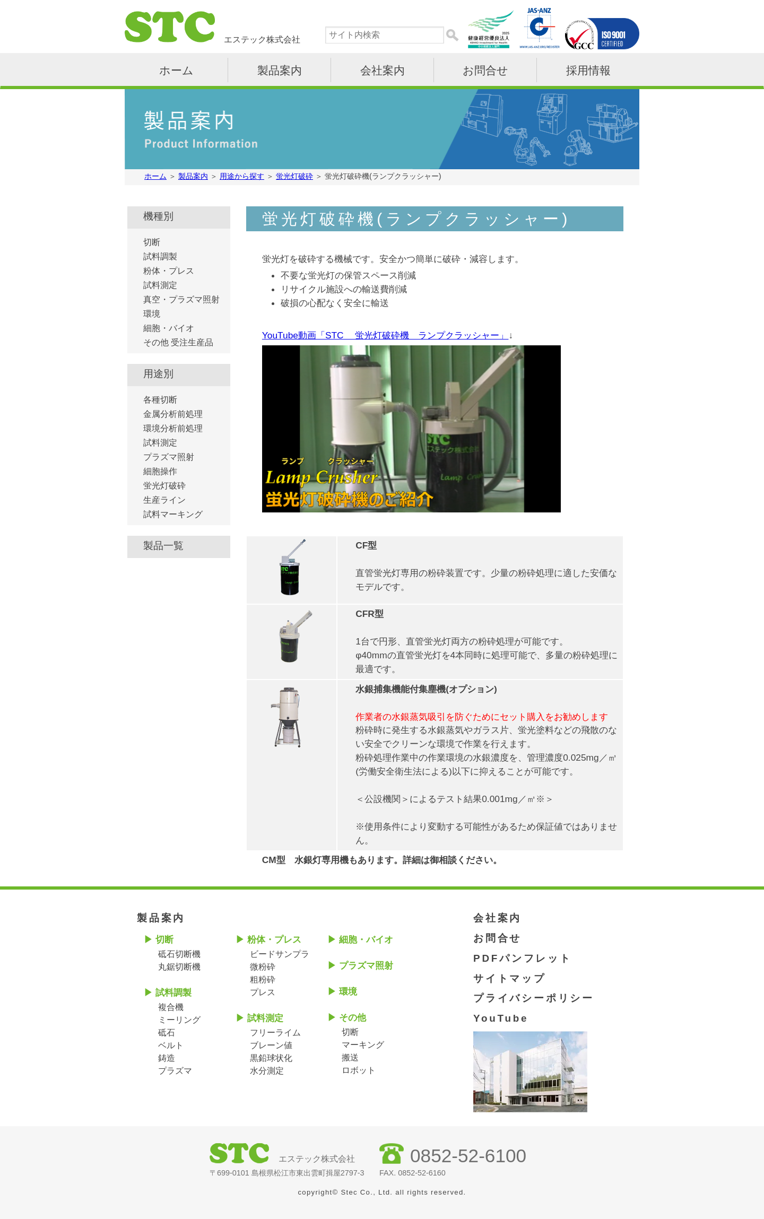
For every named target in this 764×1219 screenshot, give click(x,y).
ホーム (176, 70)
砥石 (166, 1032)
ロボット (359, 1070)
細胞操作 (160, 471)
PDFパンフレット (522, 958)
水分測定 (267, 1070)
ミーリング (179, 1019)
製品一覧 (163, 545)
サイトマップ (509, 978)
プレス (262, 992)
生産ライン (164, 499)
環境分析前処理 (173, 428)
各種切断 (160, 399)
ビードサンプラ (279, 954)
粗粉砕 (262, 979)
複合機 (171, 1007)
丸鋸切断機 (179, 966)
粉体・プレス (168, 270)
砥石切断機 (179, 954)
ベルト (171, 1045)
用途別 (158, 373)
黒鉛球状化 (271, 1058)
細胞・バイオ (168, 328)
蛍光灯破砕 (164, 485)
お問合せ (485, 70)
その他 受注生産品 (178, 342)
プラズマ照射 (168, 457)
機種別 (158, 216)
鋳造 (166, 1058)
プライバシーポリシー (533, 998)
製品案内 (279, 70)
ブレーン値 (271, 1045)
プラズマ (175, 1070)
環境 (151, 313)
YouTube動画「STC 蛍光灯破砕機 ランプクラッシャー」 (385, 335)
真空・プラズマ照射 (181, 299)
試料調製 (160, 256)
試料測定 (160, 285)
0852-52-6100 (468, 1155)
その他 (352, 1018)
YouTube (500, 1018)
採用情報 (588, 70)
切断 (151, 242)
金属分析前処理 (173, 414)
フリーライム (275, 1032)
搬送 (350, 1057)
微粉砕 (262, 966)
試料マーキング (173, 514)
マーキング (363, 1044)
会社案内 (382, 70)
